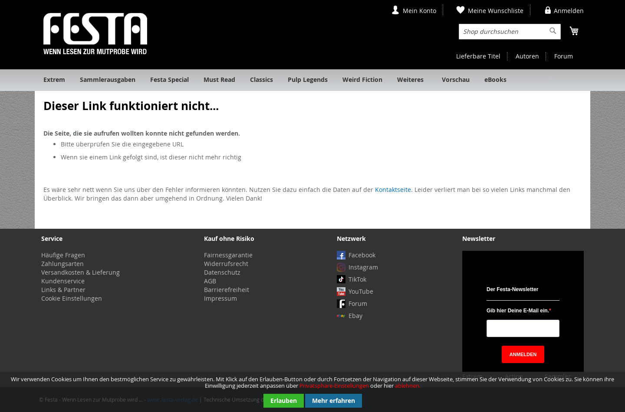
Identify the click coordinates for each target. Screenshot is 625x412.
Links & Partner (63, 289)
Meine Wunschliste (495, 10)
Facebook (362, 255)
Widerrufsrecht (226, 264)
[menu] (312, 80)
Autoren (527, 56)
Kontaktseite (393, 189)
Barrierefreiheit (226, 289)
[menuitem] (54, 80)
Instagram (363, 267)
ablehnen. (408, 385)
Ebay (355, 315)
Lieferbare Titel (478, 56)
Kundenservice (63, 281)
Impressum (220, 298)
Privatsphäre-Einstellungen (334, 385)
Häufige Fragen (63, 255)
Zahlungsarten (62, 264)
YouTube (361, 291)
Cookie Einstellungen (71, 298)
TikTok (357, 279)
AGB (210, 281)
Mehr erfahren (333, 400)
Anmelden (569, 10)
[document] (312, 392)
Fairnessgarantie (228, 255)
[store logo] (95, 33)
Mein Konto (419, 10)
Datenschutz (222, 272)
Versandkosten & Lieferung (80, 272)
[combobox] (510, 31)
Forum (563, 56)
